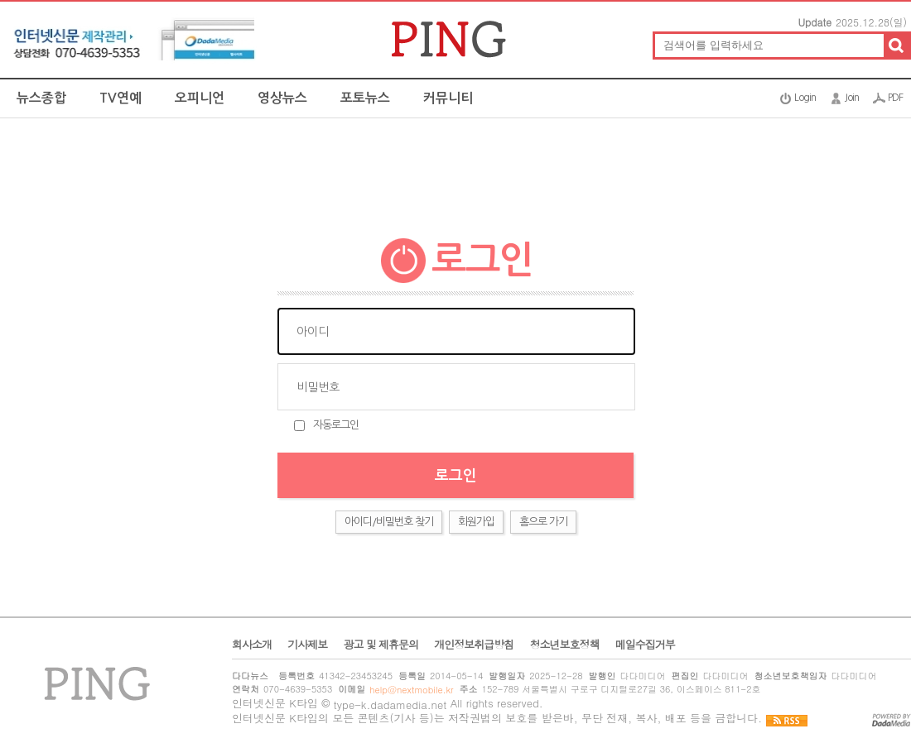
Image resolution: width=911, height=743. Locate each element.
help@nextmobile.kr (411, 689)
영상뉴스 (282, 98)
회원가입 (476, 521)
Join (852, 98)
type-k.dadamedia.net (390, 704)
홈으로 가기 (543, 521)
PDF (895, 98)
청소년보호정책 (564, 644)
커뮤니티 (448, 98)
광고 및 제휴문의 (380, 644)
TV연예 (120, 98)
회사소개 (252, 644)
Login (805, 98)
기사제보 (307, 644)
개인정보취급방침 (473, 644)
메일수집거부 (645, 644)
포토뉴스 (365, 98)
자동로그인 (336, 424)
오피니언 (199, 98)
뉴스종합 (41, 98)
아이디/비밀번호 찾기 (389, 521)
